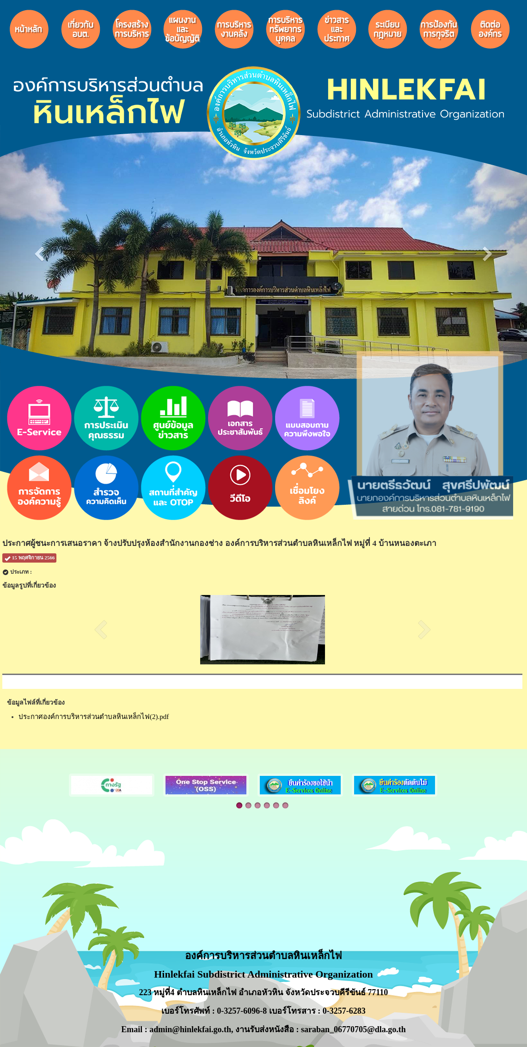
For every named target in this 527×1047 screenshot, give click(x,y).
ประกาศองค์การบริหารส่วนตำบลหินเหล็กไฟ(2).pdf (93, 716)
